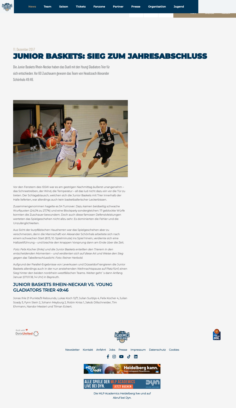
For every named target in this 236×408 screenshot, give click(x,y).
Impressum (138, 349)
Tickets (101, 11)
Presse (156, 11)
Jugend (199, 11)
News (52, 11)
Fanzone (120, 11)
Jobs (112, 349)
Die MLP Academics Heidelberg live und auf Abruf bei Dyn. (122, 395)
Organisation (177, 11)
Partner (138, 11)
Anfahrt (101, 349)
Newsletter (72, 349)
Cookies (174, 349)
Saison (84, 11)
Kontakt (88, 349)
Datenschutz (157, 349)
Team (68, 11)
